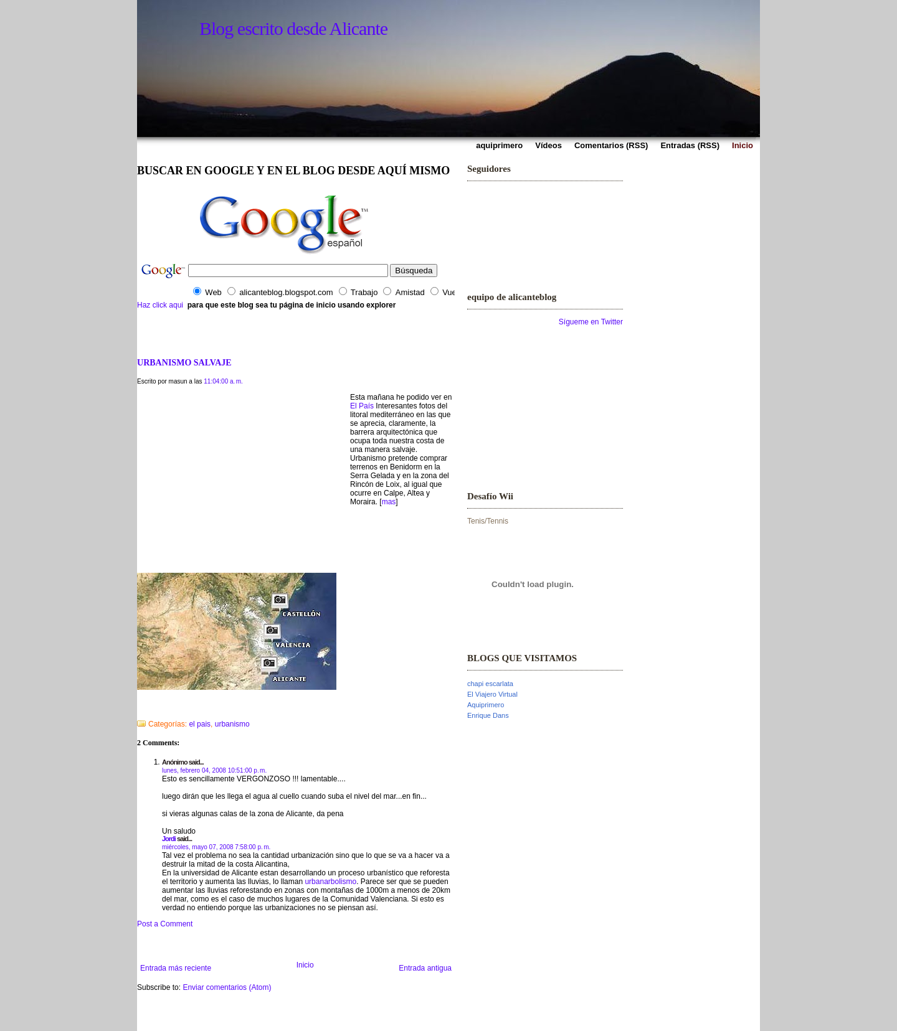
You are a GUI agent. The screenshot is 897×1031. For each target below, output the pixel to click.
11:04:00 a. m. (223, 381)
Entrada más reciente (175, 968)
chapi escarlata (490, 683)
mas (389, 501)
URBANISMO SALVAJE (184, 362)
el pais (200, 724)
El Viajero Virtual (492, 694)
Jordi (169, 838)
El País (362, 406)
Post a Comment (164, 924)
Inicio (305, 965)
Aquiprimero (485, 705)
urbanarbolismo (330, 881)
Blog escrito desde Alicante (293, 28)
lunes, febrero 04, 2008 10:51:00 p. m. (214, 770)
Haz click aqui (160, 305)
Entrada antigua (425, 968)
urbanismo (232, 724)
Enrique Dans (488, 715)
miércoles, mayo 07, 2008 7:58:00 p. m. (216, 847)
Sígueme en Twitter (591, 322)
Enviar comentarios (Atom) (227, 987)
